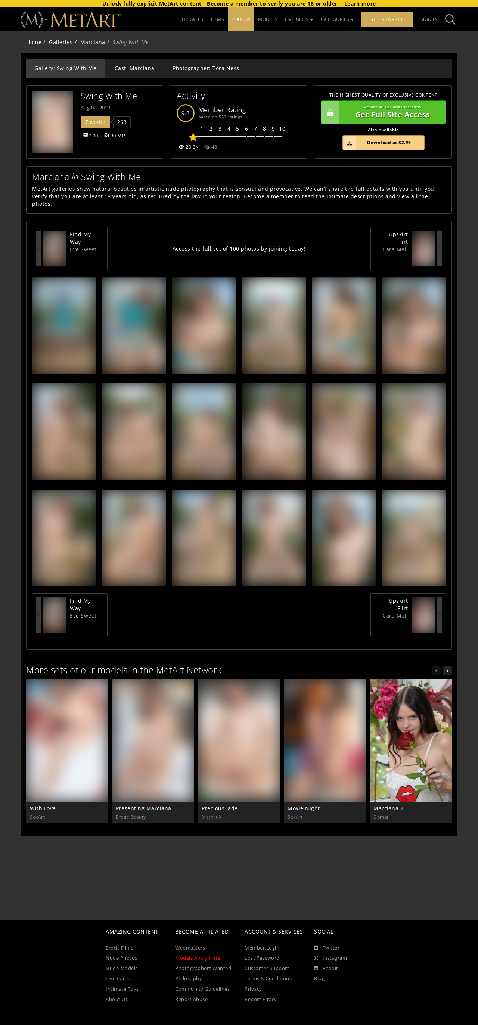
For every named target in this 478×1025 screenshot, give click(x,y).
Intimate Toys (122, 989)
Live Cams (118, 978)
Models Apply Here (198, 958)
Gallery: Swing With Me (65, 68)
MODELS (267, 19)
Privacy (253, 989)
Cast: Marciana (135, 68)
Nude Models (122, 968)
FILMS (217, 19)
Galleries (61, 42)
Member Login (262, 948)
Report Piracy (261, 999)
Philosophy (188, 978)
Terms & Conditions (268, 978)
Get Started (387, 19)
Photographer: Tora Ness (206, 68)
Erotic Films (119, 948)
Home (33, 42)
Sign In (429, 19)
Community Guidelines (202, 989)
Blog (319, 978)
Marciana (92, 42)
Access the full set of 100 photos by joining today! (239, 248)
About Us (117, 999)
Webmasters (190, 948)
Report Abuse (191, 999)
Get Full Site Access (381, 112)
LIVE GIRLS (299, 19)
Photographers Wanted (203, 968)
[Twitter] (326, 948)
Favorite (95, 121)
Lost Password (262, 958)
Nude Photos (121, 958)
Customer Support (267, 968)
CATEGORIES (337, 19)
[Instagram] (330, 958)
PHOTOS (241, 19)
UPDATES (193, 19)
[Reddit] (326, 968)
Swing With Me (109, 96)
